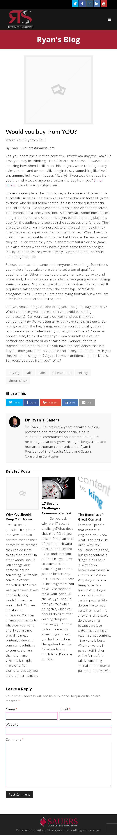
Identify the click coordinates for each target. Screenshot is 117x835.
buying (14, 372)
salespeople (62, 372)
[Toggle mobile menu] (109, 19)
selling (83, 372)
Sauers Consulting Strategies (41, 830)
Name (11, 709)
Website (12, 724)
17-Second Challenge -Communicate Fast (57, 508)
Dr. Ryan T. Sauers (42, 420)
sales (43, 372)
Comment (14, 739)
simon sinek (18, 380)
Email (65, 709)
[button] (14, 402)
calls (29, 372)
